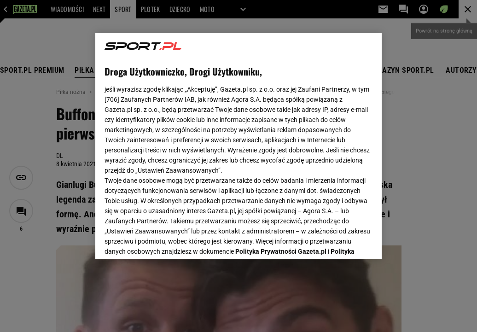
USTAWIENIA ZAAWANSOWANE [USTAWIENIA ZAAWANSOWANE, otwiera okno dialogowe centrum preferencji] (165, 240)
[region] (238, 146)
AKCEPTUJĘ (341, 241)
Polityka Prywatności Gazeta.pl (280, 136)
